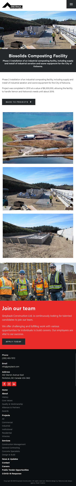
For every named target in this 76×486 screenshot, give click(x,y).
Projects (6, 415)
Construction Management (14, 444)
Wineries (6, 436)
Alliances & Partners (11, 407)
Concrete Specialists (11, 451)
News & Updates (10, 458)
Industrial (6, 425)
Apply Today (13, 341)
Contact (6, 462)
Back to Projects (19, 102)
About (5, 393)
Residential (7, 432)
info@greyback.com (10, 366)
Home (5, 389)
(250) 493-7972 (8, 358)
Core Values (7, 400)
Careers (6, 466)
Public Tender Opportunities (15, 469)
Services (6, 440)
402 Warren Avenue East (13, 374)
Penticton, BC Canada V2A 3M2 (16, 377)
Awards (5, 410)
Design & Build (8, 454)
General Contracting (11, 447)
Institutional (7, 429)
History (5, 396)
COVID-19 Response (11, 473)
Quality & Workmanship (12, 403)
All (3, 418)
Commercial (7, 422)
